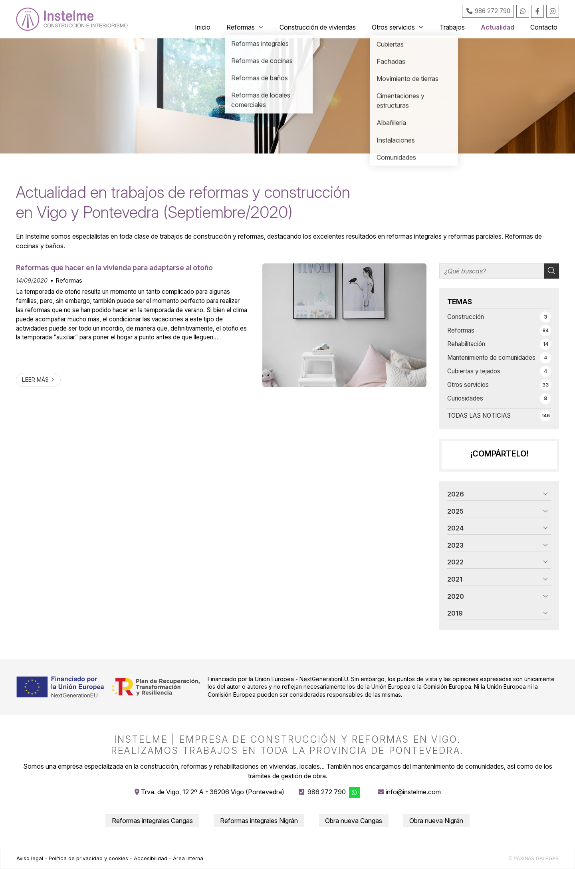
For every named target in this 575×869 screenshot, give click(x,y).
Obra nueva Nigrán (436, 821)
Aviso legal (29, 858)
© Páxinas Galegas (534, 858)
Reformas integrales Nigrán (259, 821)
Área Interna (188, 858)
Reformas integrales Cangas (152, 821)
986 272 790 (326, 792)
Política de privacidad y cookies (88, 858)
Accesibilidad (150, 858)
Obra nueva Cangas (353, 821)
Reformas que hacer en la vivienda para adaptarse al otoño (114, 267)
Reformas (69, 280)
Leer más (35, 379)
